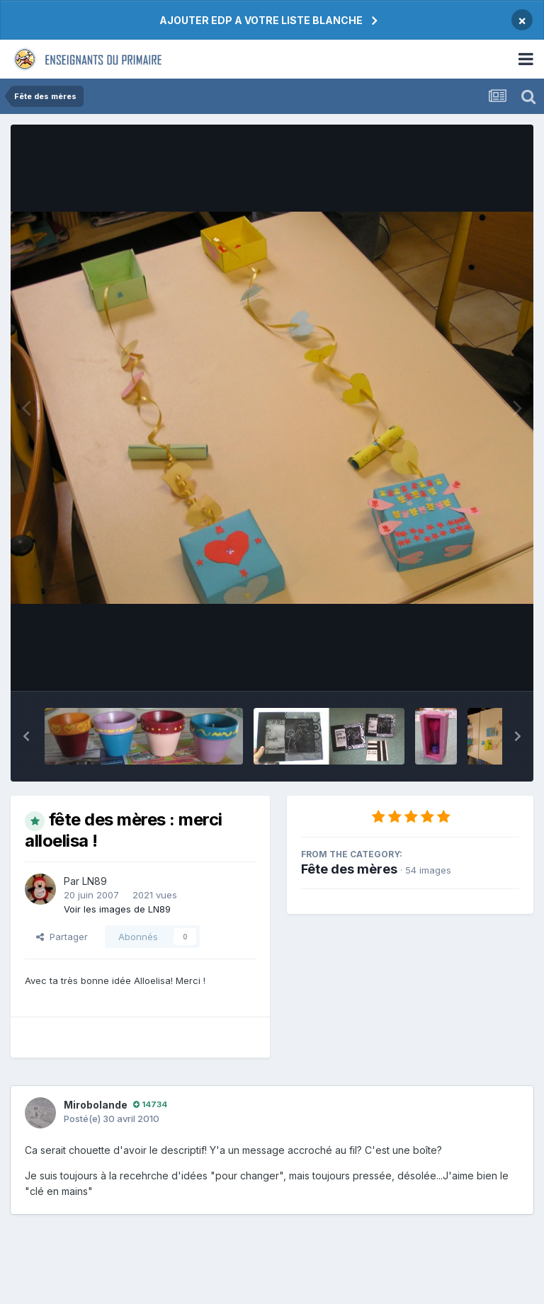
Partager (62, 936)
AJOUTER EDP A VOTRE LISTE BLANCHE (261, 20)
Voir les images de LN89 (117, 909)
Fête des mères (349, 869)
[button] (26, 736)
